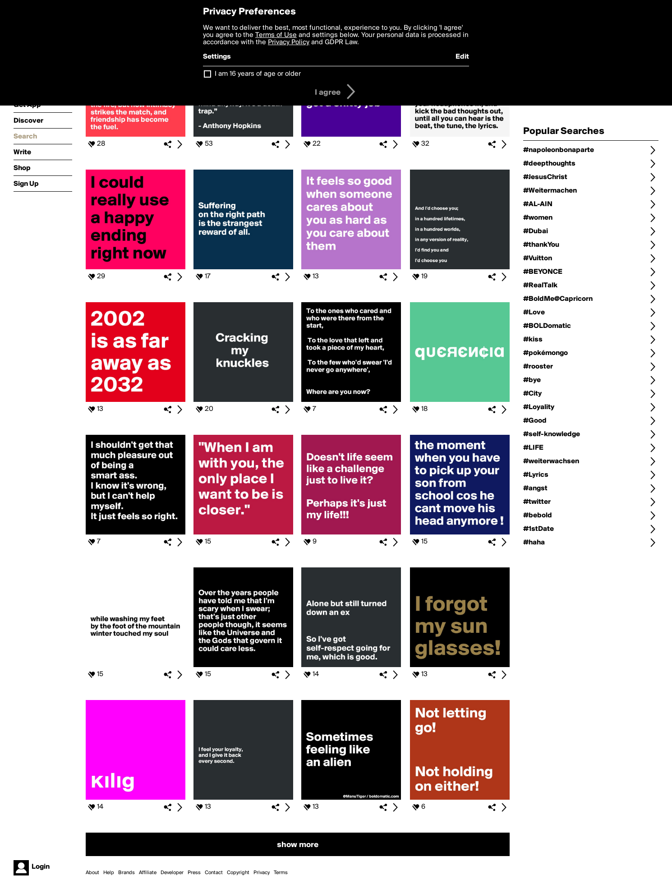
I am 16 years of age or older (258, 74)
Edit (462, 56)
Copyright (238, 872)
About (92, 872)
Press (194, 872)
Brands (126, 872)
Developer (172, 872)
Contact (214, 872)
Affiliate (147, 872)
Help (108, 872)
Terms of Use (276, 35)
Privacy (261, 872)
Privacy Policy (288, 42)
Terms (281, 872)
